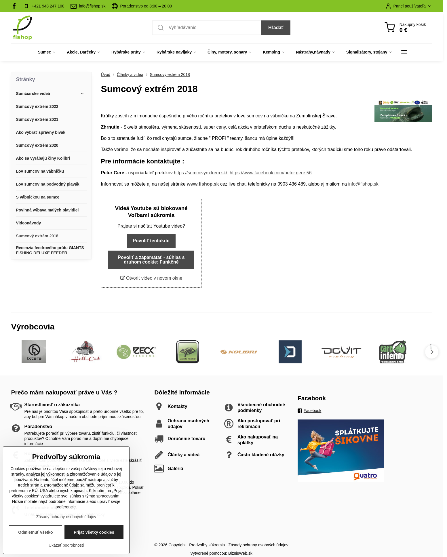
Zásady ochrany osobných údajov (258, 545)
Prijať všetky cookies (94, 535)
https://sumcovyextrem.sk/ (200, 172)
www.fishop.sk (203, 184)
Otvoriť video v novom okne (151, 278)
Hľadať (276, 27)
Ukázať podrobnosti (66, 547)
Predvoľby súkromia (207, 545)
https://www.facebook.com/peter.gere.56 (271, 172)
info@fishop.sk (363, 184)
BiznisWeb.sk (240, 553)
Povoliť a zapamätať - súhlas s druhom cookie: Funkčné (151, 259)
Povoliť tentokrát (151, 240)
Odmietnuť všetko (35, 535)
